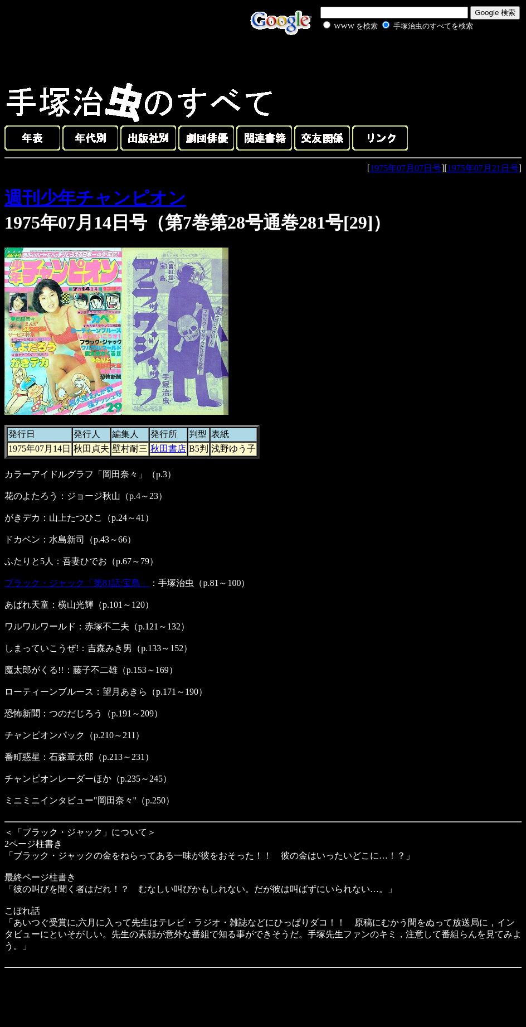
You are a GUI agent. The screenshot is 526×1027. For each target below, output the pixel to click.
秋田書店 (168, 448)
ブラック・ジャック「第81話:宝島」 (76, 583)
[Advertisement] (385, 58)
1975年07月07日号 (405, 168)
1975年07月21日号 (483, 168)
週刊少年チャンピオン (95, 198)
